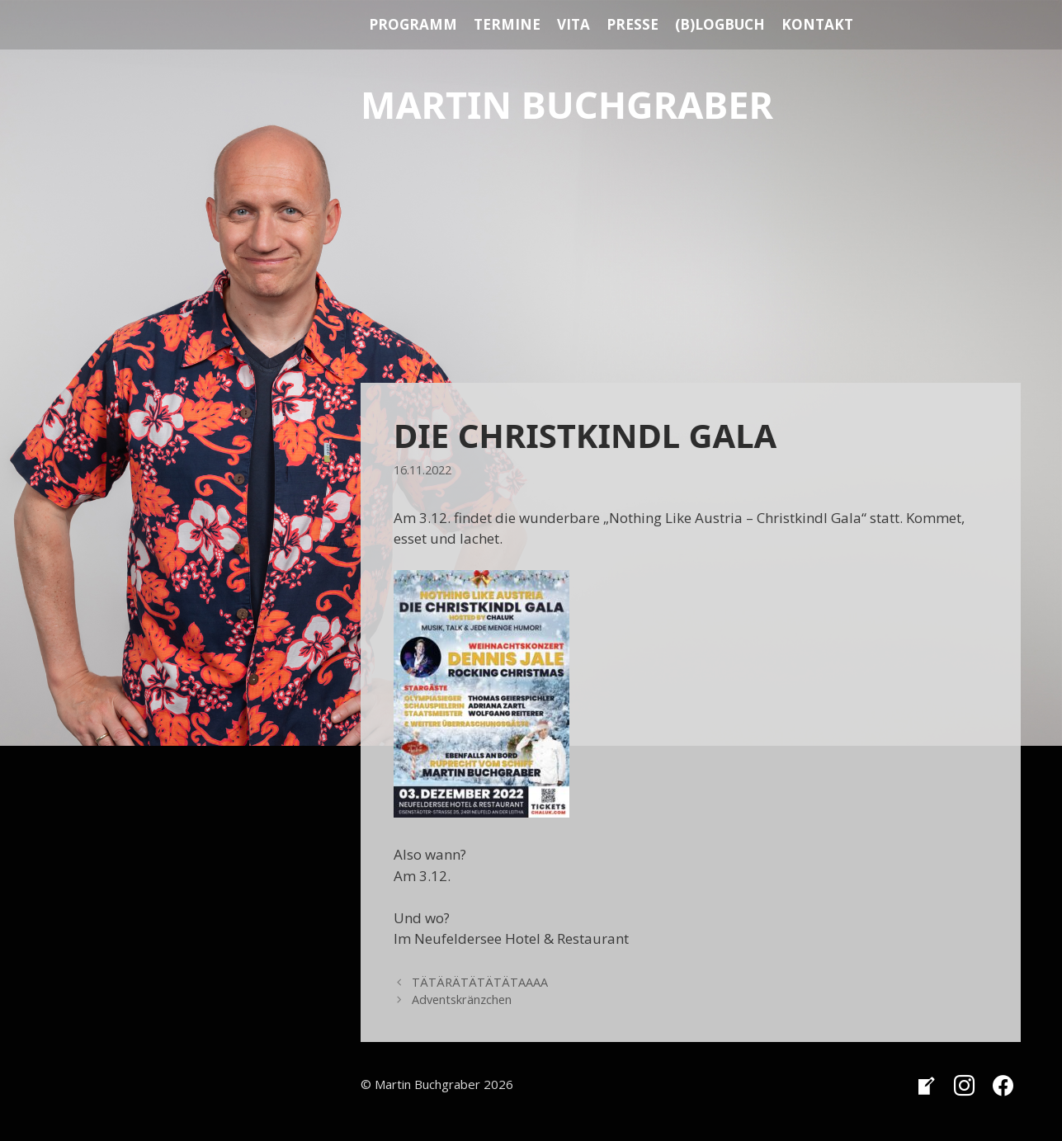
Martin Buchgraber (567, 104)
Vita (573, 24)
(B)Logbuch (720, 24)
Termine (507, 24)
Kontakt (817, 24)
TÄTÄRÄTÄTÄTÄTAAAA (480, 982)
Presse (632, 24)
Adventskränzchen (462, 999)
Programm (413, 24)
